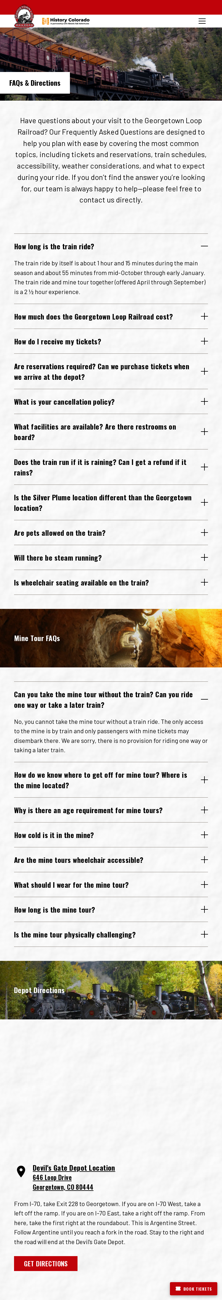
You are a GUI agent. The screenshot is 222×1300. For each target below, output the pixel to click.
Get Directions (46, 1263)
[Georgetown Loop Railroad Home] (24, 17)
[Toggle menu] (202, 21)
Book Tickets (193, 1289)
